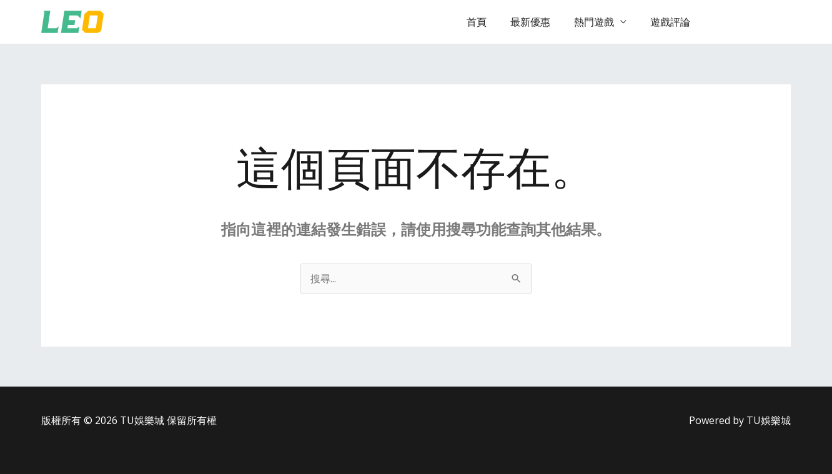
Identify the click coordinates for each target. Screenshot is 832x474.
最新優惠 (540, 22)
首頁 (490, 22)
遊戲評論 (672, 22)
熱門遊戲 (600, 22)
